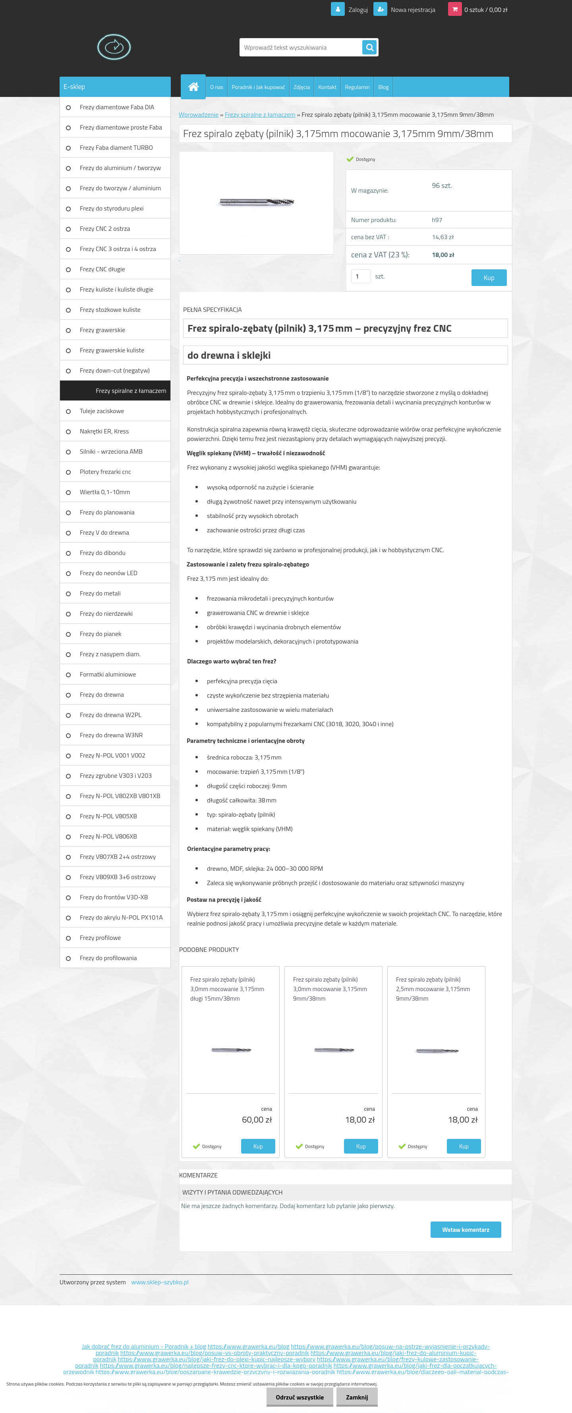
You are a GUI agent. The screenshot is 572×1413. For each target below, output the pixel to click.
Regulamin (357, 87)
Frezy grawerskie (102, 329)
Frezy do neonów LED (108, 573)
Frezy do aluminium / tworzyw (120, 167)
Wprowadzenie (198, 114)
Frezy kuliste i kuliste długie (116, 289)
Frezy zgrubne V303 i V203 (116, 775)
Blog (383, 87)
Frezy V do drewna (104, 532)
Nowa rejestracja (412, 9)
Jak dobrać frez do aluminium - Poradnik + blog (144, 1346)
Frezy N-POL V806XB (108, 836)
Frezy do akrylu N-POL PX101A (121, 917)
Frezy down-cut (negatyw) (115, 370)
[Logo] (114, 47)
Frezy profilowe (100, 937)
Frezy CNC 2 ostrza (105, 228)
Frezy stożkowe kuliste (110, 309)
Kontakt (327, 87)
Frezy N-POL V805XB (108, 816)
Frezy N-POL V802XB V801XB (120, 795)
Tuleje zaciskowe (102, 411)
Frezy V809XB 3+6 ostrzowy (118, 876)
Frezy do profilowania (108, 958)
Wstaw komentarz (466, 1229)
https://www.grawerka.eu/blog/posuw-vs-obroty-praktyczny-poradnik (214, 1352)
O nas (216, 87)
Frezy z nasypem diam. (110, 654)
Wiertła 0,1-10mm (105, 492)
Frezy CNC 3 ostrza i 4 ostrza (118, 248)
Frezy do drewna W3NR (111, 735)
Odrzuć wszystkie (298, 1397)
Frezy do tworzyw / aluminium (120, 188)
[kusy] (361, 276)
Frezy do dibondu (103, 552)
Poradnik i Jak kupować (258, 87)
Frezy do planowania (107, 512)
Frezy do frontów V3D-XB (114, 897)
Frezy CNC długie (102, 269)
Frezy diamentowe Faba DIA (117, 107)
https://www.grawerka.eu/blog (249, 1346)
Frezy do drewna (102, 694)
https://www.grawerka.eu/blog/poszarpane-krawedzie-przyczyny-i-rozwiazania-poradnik (215, 1371)
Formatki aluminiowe (108, 674)
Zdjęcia (302, 87)
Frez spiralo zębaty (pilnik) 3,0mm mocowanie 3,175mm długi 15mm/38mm (227, 989)
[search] (369, 47)
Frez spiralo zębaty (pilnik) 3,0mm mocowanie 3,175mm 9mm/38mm (330, 989)
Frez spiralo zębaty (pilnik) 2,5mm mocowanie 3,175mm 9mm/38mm (433, 989)
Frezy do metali (100, 593)
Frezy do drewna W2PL (110, 714)
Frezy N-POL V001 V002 (112, 755)
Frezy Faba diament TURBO (116, 147)
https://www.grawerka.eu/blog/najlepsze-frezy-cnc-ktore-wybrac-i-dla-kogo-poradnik (216, 1365)
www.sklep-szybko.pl (159, 1282)
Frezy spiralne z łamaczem (131, 390)
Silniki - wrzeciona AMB (111, 451)
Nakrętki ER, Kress (104, 431)
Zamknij (356, 1397)
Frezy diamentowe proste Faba (121, 127)
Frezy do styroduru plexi (112, 208)
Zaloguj (358, 9)
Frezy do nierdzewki (106, 613)
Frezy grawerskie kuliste (112, 350)
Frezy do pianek (101, 633)
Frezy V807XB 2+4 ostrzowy (118, 856)
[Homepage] (196, 87)
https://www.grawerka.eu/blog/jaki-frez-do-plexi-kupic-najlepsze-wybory (217, 1359)
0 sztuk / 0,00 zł (486, 9)
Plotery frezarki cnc (105, 471)
